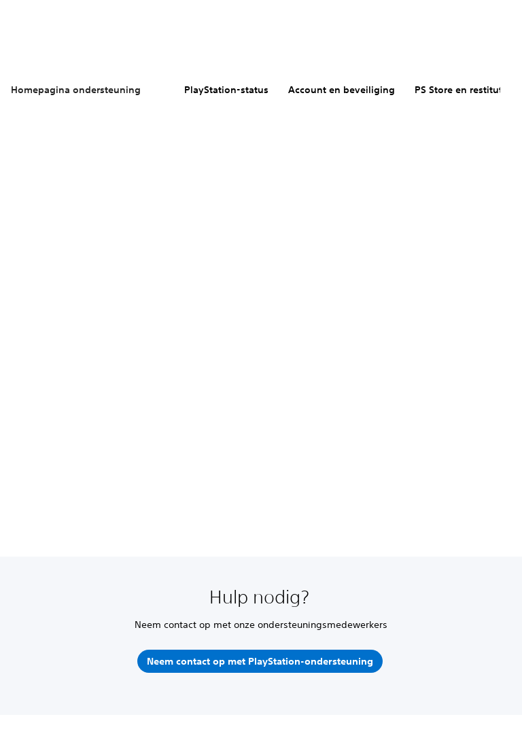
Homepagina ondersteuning (76, 90)
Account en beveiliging (341, 90)
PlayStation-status (226, 90)
